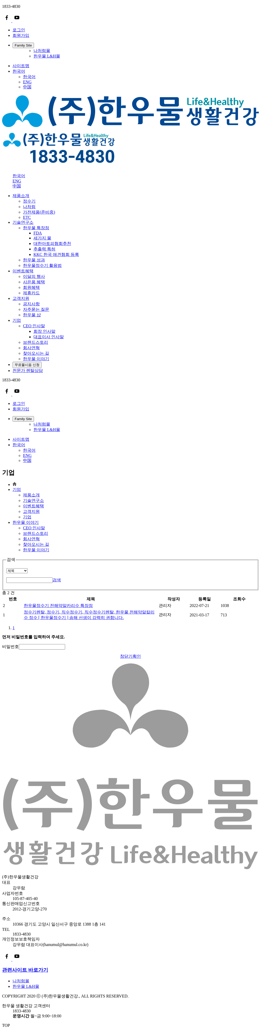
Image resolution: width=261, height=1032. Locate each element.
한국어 (19, 71)
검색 (57, 580)
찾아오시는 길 (36, 544)
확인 (137, 656)
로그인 (19, 30)
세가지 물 (42, 238)
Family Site (23, 45)
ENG (27, 82)
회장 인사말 (44, 331)
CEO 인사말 (34, 528)
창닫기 (126, 656)
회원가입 (21, 35)
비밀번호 (10, 646)
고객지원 (21, 298)
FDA (37, 233)
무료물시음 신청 (27, 365)
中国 (27, 87)
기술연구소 (23, 222)
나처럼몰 (41, 50)
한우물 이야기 (26, 522)
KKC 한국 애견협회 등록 (56, 254)
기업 (17, 320)
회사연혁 (31, 539)
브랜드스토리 (35, 533)
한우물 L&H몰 (46, 56)
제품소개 (21, 195)
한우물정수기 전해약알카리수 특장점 (58, 605)
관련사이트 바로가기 (25, 970)
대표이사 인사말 (48, 337)
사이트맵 (21, 66)
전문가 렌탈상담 (28, 370)
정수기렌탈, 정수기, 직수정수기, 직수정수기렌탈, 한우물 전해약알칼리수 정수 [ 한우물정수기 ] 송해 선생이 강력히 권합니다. (89, 615)
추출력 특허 (44, 249)
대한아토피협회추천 (52, 243)
